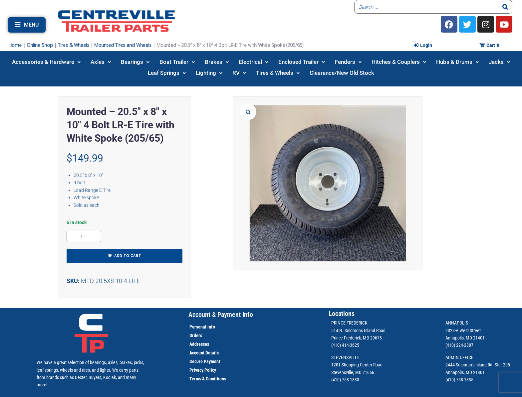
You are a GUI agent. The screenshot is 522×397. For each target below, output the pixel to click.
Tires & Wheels (73, 45)
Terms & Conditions (207, 378)
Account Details (204, 352)
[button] (27, 25)
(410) (450, 379)
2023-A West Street (463, 330)
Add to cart (127, 256)
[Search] (505, 6)
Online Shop (40, 45)
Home (15, 45)
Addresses (199, 344)
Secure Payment (204, 361)
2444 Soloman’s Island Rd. (469, 364)
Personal (197, 327)
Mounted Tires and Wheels (122, 45)
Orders (195, 335)
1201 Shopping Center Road (357, 364)
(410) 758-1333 (345, 379)
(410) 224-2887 (459, 345)
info (210, 327)
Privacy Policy (202, 370)
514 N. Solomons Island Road (358, 330)
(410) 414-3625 (345, 345)
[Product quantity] (84, 236)
